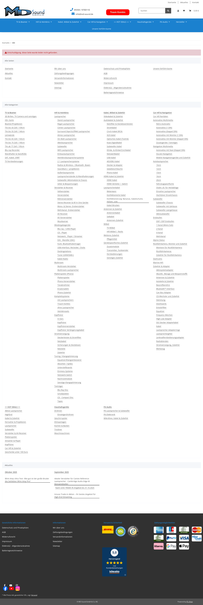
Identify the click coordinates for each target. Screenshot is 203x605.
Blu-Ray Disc (62, 390)
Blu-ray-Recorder (12, 150)
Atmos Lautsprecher (66, 135)
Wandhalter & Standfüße (16, 154)
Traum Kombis (117, 12)
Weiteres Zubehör (111, 235)
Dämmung (160, 300)
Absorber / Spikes (65, 363)
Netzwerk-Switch (64, 375)
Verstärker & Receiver (63, 187)
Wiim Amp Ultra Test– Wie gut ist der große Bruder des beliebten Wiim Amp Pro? (27, 480)
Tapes (60, 401)
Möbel (106, 224)
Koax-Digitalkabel (114, 142)
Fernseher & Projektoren (15, 422)
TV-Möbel (111, 228)
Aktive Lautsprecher (13, 410)
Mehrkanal (161, 236)
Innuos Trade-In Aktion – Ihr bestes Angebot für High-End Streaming (75, 495)
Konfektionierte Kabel (116, 195)
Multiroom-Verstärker (66, 266)
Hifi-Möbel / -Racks (115, 231)
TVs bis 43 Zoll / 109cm (15, 127)
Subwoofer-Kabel (114, 146)
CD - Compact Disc (65, 397)
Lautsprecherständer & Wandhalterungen (75, 176)
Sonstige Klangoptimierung (69, 382)
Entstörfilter (161, 307)
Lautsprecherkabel (112, 187)
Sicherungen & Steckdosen (69, 345)
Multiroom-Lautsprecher (68, 270)
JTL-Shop (189, 602)
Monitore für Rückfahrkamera (169, 247)
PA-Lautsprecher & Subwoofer (117, 410)
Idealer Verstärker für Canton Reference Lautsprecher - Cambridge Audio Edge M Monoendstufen (72, 481)
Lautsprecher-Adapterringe (168, 330)
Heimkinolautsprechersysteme (70, 157)
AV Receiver (62, 214)
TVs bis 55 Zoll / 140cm (15, 131)
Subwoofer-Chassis (164, 202)
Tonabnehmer (63, 285)
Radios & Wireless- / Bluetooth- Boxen (73, 165)
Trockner (58, 429)
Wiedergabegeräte (62, 225)
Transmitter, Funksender (117, 250)
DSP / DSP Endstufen (165, 221)
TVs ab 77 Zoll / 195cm (14, 146)
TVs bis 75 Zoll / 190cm (15, 142)
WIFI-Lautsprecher (65, 150)
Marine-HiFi (158, 262)
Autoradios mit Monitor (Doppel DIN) (172, 139)
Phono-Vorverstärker (66, 281)
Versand (34, 595)
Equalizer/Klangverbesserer (69, 360)
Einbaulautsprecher (66, 154)
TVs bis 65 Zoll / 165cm (15, 139)
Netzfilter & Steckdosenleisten (120, 124)
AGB (105, 73)
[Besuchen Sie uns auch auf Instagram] (16, 588)
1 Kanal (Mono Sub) (164, 225)
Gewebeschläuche (115, 169)
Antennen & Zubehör (113, 209)
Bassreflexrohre (163, 285)
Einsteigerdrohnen (65, 414)
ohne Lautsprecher (65, 307)
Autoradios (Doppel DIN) (166, 131)
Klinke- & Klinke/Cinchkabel (119, 150)
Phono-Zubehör (64, 292)
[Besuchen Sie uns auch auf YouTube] (10, 588)
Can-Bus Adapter (163, 292)
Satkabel (110, 216)
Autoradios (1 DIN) (164, 127)
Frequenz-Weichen (164, 315)
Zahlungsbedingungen (64, 73)
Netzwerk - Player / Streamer (69, 236)
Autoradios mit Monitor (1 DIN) (169, 135)
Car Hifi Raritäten (160, 116)
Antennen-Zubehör (115, 220)
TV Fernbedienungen (14, 161)
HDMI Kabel (112, 180)
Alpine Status (159, 240)
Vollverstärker (63, 191)
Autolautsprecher (160, 161)
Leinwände (9, 135)
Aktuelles (184, 2)
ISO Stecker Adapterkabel (167, 322)
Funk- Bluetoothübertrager (69, 244)
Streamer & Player (13, 440)
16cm (158, 176)
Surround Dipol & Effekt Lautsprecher (73, 131)
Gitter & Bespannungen (67, 184)
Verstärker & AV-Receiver (15, 433)
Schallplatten (63, 393)
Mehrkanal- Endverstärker (68, 210)
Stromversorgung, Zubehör (168, 345)
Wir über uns (60, 68)
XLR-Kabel (111, 135)
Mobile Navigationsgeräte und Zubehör (173, 157)
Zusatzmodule (113, 246)
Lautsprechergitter (164, 333)
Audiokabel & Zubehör (113, 120)
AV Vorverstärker (64, 217)
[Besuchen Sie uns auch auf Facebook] (4, 588)
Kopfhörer (58, 315)
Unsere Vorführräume (101, 29)
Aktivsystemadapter (164, 270)
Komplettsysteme (61, 296)
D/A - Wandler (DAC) (66, 240)
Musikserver (62, 221)
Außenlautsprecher (65, 172)
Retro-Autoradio (163, 124)
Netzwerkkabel (113, 154)
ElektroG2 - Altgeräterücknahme (117, 87)
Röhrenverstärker (65, 199)
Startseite (172, 2)
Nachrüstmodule (64, 378)
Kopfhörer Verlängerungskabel (70, 330)
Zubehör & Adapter (161, 266)
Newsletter (59, 83)
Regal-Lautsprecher (65, 124)
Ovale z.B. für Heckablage (167, 187)
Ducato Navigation (164, 154)
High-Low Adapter (164, 318)
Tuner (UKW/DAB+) (65, 255)
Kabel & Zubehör (12, 418)
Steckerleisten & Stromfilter (69, 337)
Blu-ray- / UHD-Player (66, 229)
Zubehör (61, 352)
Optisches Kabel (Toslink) (118, 139)
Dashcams (157, 259)
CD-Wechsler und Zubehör (167, 296)
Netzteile (61, 348)
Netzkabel (61, 341)
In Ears (60, 318)
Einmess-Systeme (65, 371)
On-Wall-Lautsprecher (67, 139)
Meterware (111, 191)
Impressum (109, 83)
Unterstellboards (64, 367)
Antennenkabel (113, 213)
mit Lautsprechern (65, 300)
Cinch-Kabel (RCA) (114, 131)
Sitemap (57, 87)
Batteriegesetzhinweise (114, 92)
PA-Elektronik (109, 414)
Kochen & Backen (61, 425)
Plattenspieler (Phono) (63, 274)
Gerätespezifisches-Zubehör (116, 243)
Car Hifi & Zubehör (13, 448)
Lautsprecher (60, 116)
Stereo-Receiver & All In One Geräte (72, 202)
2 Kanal (159, 229)
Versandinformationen (64, 78)
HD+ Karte (9, 120)
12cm (158, 169)
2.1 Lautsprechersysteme (68, 161)
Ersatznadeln (63, 289)
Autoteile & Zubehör (165, 281)
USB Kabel (111, 157)
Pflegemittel (112, 239)
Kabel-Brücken (113, 205)
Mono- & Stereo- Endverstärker (70, 206)
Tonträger (58, 386)
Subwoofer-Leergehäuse (166, 210)
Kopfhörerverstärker (66, 326)
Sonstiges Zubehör (115, 257)
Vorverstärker (63, 195)
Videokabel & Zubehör (113, 116)
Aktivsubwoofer (163, 214)
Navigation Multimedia (163, 146)
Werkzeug (160, 348)
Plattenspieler (63, 277)
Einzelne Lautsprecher (166, 191)
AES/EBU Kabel (113, 161)
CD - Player (62, 232)
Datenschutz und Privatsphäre (117, 68)
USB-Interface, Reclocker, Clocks (71, 247)
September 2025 (61, 472)
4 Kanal (159, 232)
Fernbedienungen (114, 254)
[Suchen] (152, 10)
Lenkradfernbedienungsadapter (170, 337)
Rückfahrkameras (163, 251)
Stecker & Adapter (114, 165)
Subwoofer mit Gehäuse (166, 206)
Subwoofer (62, 146)
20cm (158, 180)
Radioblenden (162, 341)
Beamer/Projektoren (13, 124)
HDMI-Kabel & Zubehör (114, 176)
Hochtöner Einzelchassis (166, 195)
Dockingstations (64, 251)
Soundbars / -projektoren (68, 169)
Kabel (158, 326)
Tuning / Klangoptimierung (66, 356)
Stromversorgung (61, 333)
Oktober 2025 (11, 472)
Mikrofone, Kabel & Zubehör (116, 418)
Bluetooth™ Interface (165, 289)
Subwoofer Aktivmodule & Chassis (72, 180)
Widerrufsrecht (110, 78)
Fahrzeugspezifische (165, 184)
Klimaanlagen (60, 422)
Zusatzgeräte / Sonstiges (166, 142)
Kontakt (195, 2)
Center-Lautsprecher (66, 127)
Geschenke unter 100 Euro (16, 452)
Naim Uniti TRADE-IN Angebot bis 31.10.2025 (74, 488)
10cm (158, 165)
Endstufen (157, 217)
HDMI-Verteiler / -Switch (117, 184)
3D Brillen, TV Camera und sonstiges (21, 116)
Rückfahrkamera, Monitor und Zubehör (170, 244)
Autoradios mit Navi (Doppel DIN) (170, 150)
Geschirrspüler (60, 418)
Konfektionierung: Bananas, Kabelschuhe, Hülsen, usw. (125, 200)
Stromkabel (112, 127)
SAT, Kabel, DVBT (12, 157)
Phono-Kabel (112, 172)
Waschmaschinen (62, 433)
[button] (178, 10)
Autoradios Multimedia (163, 120)
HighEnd (8, 414)
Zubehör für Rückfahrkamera (169, 255)
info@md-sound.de (84, 14)
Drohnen (58, 410)
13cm (158, 172)
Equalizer (160, 311)
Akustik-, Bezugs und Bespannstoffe (171, 274)
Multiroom (58, 262)
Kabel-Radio (62, 259)
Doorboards (161, 303)
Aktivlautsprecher (65, 142)
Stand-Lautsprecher (66, 120)
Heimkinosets (63, 311)
